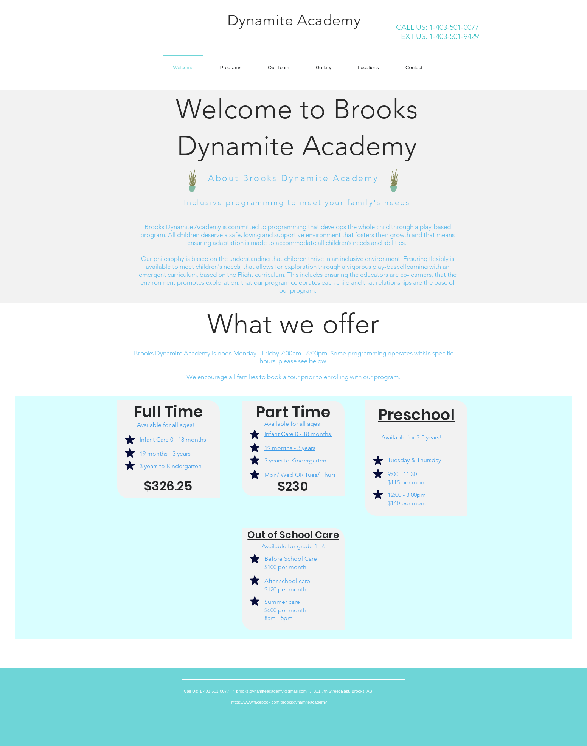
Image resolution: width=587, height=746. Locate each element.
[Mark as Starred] (130, 440)
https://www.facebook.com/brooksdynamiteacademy (279, 702)
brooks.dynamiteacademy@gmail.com (271, 691)
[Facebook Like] (155, 37)
